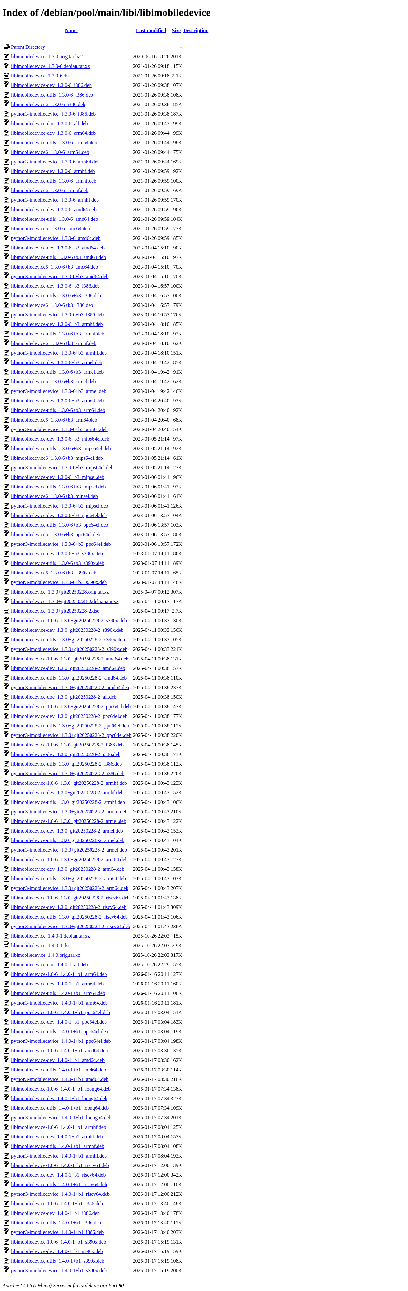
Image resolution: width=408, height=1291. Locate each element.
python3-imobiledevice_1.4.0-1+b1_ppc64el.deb (61, 1041)
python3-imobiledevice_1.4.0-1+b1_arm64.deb (59, 1003)
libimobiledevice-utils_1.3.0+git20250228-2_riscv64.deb (69, 917)
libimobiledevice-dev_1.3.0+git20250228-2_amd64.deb (68, 668)
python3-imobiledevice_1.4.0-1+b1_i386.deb (57, 1232)
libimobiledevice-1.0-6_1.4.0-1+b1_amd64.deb (59, 1050)
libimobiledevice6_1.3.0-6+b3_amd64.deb (54, 267)
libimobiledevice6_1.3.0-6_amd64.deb (50, 228)
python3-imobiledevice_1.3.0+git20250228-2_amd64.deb (70, 687)
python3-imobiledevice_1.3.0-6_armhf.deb (55, 200)
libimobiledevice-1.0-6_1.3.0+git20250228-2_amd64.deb (69, 658)
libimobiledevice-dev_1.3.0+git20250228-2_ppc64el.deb (69, 716)
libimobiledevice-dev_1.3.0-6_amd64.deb (54, 209)
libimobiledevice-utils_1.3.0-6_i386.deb (52, 94)
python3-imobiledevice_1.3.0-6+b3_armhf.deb (59, 353)
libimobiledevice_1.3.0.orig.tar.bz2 (47, 56)
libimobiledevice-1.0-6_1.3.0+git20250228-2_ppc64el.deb (71, 706)
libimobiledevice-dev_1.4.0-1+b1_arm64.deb (57, 983)
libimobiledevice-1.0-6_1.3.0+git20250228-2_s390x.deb (69, 620)
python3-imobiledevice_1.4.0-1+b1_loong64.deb (61, 1117)
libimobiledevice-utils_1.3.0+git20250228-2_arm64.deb (68, 878)
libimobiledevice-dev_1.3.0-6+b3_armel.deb (56, 362)
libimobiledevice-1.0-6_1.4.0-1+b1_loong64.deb (61, 1089)
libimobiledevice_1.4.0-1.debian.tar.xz (50, 936)
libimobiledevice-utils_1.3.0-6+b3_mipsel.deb (58, 486)
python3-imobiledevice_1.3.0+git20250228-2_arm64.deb (69, 888)
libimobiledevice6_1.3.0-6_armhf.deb (49, 190)
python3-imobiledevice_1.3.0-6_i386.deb (53, 114)
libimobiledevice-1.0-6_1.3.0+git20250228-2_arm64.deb (69, 859)
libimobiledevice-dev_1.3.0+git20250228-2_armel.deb (67, 830)
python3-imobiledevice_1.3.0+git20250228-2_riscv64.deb (70, 926)
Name (71, 30)
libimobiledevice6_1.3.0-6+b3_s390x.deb (53, 572)
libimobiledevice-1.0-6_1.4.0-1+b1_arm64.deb (59, 974)
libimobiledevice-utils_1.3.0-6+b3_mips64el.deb (61, 448)
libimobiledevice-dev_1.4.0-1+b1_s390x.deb (57, 1251)
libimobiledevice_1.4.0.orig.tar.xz (45, 955)
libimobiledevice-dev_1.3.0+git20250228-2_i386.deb (65, 754)
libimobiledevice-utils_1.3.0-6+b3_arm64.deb (58, 410)
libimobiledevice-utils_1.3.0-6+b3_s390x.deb (57, 563)
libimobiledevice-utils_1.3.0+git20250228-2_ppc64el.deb (70, 725)
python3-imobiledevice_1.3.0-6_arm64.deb (55, 161)
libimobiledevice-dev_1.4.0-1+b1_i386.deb (55, 1213)
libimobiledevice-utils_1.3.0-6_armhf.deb (53, 181)
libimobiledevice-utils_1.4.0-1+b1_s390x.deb (57, 1261)
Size (176, 30)
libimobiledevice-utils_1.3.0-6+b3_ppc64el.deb (59, 525)
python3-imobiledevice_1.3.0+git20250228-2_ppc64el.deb (71, 735)
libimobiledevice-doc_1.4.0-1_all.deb (49, 964)
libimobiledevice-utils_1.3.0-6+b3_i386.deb (56, 295)
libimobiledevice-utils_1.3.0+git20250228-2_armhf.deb (68, 802)
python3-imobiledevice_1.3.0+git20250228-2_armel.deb (69, 850)
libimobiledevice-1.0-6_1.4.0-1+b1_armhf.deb (58, 1127)
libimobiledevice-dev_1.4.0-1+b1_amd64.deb (58, 1060)
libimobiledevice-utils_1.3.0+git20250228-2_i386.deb (66, 764)
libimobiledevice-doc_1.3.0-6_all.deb (49, 123)
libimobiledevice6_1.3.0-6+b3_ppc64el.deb (55, 534)
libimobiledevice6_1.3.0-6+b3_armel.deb (53, 381)
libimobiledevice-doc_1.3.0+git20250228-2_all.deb (63, 697)
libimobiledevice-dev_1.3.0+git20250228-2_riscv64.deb (68, 907)
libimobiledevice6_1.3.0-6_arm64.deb (50, 152)
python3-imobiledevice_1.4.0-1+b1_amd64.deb (59, 1079)
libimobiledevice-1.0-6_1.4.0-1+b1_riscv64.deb (60, 1165)
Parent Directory (28, 47)
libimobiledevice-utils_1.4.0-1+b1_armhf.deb (57, 1146)
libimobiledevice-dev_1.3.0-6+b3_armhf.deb (57, 324)
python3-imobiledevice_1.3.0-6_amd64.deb (55, 238)
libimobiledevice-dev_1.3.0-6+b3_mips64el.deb (60, 439)
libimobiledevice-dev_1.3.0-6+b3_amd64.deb (58, 247)
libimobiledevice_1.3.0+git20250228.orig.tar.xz (60, 592)
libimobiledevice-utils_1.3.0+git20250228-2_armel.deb (67, 840)
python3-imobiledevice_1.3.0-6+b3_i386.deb (57, 314)
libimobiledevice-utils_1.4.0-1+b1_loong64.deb (60, 1108)
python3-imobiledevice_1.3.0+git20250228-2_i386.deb (67, 773)
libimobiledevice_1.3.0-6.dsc (40, 75)
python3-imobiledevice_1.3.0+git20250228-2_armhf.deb (69, 811)
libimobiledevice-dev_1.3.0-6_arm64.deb (53, 133)
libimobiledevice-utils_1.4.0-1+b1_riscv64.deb (59, 1184)
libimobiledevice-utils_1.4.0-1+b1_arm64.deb (58, 993)
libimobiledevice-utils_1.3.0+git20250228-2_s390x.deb (68, 639)
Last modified (151, 30)
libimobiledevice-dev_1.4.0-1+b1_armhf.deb (57, 1136)
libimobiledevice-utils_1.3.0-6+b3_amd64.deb (58, 257)
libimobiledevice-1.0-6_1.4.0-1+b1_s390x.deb (58, 1241)
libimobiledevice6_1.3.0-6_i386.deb (48, 104)
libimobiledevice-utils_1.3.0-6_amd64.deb (54, 219)
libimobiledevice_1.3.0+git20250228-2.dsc (55, 611)
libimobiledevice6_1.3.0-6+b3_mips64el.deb (57, 458)
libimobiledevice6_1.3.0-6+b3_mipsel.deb (54, 496)
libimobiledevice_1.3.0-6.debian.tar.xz (50, 66)
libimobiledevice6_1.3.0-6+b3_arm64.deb (54, 419)
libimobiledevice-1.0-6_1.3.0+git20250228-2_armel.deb (68, 821)
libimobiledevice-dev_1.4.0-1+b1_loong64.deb (59, 1098)
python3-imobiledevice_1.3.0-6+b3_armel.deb (58, 391)
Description (195, 30)
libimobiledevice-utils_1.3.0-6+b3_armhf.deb (57, 333)
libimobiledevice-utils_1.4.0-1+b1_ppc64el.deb (59, 1031)
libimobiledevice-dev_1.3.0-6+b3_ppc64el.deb (59, 515)
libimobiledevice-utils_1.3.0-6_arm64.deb (54, 142)
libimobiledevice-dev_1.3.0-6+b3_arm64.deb (57, 400)
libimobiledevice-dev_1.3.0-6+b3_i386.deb (55, 286)
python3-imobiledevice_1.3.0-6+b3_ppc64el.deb (61, 544)
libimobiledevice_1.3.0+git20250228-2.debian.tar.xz (65, 601)
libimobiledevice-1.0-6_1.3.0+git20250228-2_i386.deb (67, 744)
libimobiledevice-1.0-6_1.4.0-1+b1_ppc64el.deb (60, 1012)
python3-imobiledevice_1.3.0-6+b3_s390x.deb (59, 582)
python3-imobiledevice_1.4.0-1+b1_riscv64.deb (60, 1194)
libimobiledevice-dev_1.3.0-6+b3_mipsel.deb (57, 477)
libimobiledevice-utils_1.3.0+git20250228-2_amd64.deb (69, 678)
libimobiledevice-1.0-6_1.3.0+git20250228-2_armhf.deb (69, 783)
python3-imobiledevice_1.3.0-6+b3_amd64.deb (59, 276)
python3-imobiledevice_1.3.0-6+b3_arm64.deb (59, 429)
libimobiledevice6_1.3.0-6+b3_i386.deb (52, 305)
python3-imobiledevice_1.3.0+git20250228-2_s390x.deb (69, 649)
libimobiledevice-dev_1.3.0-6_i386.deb (51, 85)
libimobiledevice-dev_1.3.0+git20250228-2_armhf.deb (67, 792)
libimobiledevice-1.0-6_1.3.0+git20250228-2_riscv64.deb (70, 897)
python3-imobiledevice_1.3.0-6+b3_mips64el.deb (62, 467)
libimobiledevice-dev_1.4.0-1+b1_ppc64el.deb (59, 1022)
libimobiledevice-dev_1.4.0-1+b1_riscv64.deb (58, 1175)
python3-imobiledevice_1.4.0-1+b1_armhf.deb (59, 1155)
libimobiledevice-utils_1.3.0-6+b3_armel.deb (57, 372)
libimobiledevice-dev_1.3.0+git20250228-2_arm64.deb (67, 869)
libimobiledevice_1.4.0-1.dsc (40, 945)
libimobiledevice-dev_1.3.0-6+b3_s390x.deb (57, 553)
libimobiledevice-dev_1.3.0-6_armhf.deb (53, 171)
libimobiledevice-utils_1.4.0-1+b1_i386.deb (56, 1222)
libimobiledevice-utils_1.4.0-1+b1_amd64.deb (58, 1069)
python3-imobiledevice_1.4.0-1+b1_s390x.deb (59, 1270)
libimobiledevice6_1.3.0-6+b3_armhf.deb (53, 343)
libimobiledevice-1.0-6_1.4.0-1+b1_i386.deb (57, 1203)
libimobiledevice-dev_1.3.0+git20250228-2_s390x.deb (67, 630)
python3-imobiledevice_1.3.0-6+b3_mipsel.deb (59, 505)
